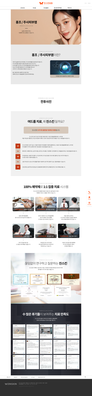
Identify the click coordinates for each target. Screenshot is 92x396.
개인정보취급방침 (24, 377)
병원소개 (8, 377)
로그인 (85, 3)
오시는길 (32, 377)
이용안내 (15, 377)
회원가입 (89, 3)
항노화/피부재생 (57, 8)
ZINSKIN (22, 8)
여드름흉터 (46, 8)
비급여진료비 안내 (41, 377)
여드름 (34, 8)
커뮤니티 (69, 8)
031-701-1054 (34, 384)
